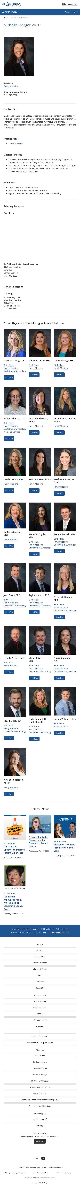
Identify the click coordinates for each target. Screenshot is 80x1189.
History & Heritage (40, 1074)
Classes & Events (40, 969)
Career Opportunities (40, 1007)
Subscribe (40, 1141)
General (40, 944)
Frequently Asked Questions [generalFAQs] (40, 1106)
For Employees (40, 1113)
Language (70, 4)
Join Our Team (40, 995)
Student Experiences (40, 1036)
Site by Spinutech (39, 1183)
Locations (40, 981)
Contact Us (40, 988)
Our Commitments (40, 1062)
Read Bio (9, 377)
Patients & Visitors (40, 963)
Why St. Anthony (40, 1001)
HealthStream (40, 1119)
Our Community (40, 1020)
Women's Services (12, 432)
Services (40, 950)
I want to (71, 11)
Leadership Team (40, 1093)
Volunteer (40, 1026)
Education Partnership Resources (40, 1042)
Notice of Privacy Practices (39, 1173)
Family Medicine (11, 86)
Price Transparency (64, 1173)
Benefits (40, 1014)
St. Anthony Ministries (40, 1081)
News (40, 975)
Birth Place (9, 365)
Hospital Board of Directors (40, 1087)
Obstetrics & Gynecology (15, 371)
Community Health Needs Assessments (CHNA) (40, 1100)
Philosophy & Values (40, 1068)
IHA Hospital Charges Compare (15, 1173)
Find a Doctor (40, 956)
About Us (40, 1050)
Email (40, 1125)
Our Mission (40, 1055)
